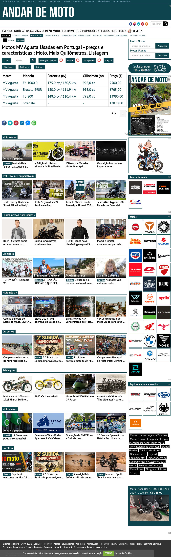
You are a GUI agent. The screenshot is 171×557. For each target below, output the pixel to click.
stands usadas (84, 35)
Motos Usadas (138, 435)
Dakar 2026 (33, 31)
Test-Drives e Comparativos (18, 176)
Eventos (7, 31)
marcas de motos (52, 35)
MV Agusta (89, 60)
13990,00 (116, 96)
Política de (122, 553)
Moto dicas (9, 409)
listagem (20, 40)
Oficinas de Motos (150, 450)
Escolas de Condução (151, 465)
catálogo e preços (20, 35)
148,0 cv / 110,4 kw (61, 96)
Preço (108, 60)
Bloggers (151, 469)
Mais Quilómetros (48, 60)
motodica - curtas (138, 35)
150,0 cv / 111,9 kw (61, 89)
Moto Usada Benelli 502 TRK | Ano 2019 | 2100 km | (150, 504)
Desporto (8, 331)
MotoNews (9, 137)
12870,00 (116, 103)
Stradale (29, 103)
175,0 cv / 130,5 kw (61, 82)
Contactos (123, 543)
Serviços (104, 31)
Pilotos (162, 469)
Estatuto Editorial (152, 543)
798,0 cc (89, 96)
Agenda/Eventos (157, 435)
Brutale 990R (32, 89)
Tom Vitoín (47, 543)
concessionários (69, 35)
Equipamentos (71, 31)
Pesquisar (162, 45)
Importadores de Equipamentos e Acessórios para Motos (148, 461)
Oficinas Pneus (138, 454)
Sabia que (9, 370)
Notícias (19, 31)
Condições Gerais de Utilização (48, 547)
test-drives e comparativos (116, 35)
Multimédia (9, 292)
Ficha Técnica (136, 543)
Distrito (39, 67)
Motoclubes (119, 31)
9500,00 (115, 82)
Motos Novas (137, 439)
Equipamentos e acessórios (18, 215)
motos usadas (36, 35)
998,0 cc (89, 82)
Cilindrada (8, 67)
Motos (57, 31)
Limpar (6, 60)
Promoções (89, 31)
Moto (70, 60)
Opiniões (8, 253)
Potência (24, 67)
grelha (11, 40)
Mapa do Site (101, 547)
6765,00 (115, 89)
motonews (97, 35)
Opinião (47, 31)
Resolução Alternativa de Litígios (79, 547)
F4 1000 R (30, 82)
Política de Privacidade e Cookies (17, 547)
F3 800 (28, 96)
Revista (137, 31)
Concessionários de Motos (144, 446)
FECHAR (108, 553)
